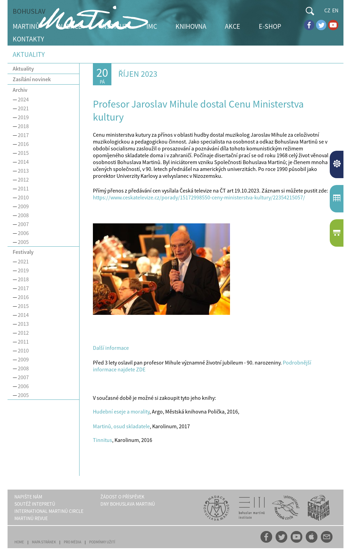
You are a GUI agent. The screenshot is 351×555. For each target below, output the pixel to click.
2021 (23, 108)
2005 (23, 241)
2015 (23, 152)
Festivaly (23, 251)
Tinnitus (102, 439)
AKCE (232, 26)
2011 (23, 188)
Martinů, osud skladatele (121, 426)
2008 (23, 215)
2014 (23, 161)
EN (335, 10)
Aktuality (23, 68)
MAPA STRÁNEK (44, 542)
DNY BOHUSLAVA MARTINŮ (127, 504)
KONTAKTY (28, 39)
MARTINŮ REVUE (31, 518)
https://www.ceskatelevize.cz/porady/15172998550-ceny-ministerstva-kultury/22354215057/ (199, 197)
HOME (19, 542)
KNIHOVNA (191, 26)
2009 (23, 206)
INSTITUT (114, 26)
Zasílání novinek (32, 79)
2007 (23, 224)
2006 (23, 233)
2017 (23, 135)
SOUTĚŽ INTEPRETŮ (34, 504)
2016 (23, 143)
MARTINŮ (26, 26)
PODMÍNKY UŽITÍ (102, 542)
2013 (23, 170)
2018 (23, 126)
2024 (23, 99)
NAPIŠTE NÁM (28, 497)
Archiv (20, 89)
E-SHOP (270, 26)
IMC (151, 26)
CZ (327, 10)
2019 (23, 117)
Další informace (111, 347)
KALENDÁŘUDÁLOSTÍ (337, 198)
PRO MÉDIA (72, 542)
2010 (23, 197)
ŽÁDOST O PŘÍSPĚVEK (122, 497)
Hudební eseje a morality (121, 411)
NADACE (70, 26)
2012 (23, 179)
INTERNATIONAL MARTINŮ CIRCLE (48, 511)
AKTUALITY (337, 164)
